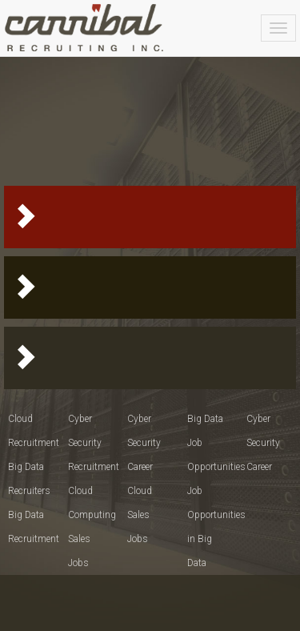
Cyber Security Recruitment (93, 442)
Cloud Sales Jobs (139, 515)
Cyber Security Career (144, 442)
